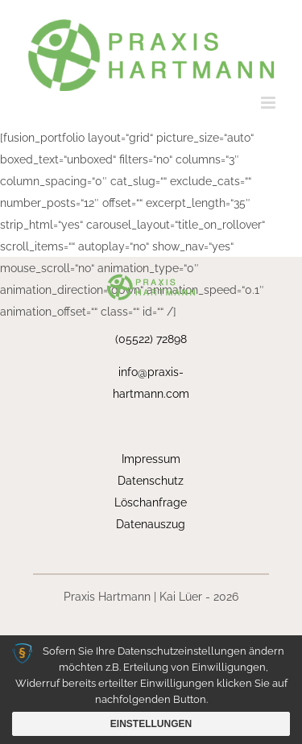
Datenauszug (150, 524)
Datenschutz (151, 480)
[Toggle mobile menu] (269, 102)
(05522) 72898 (151, 339)
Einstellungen (151, 724)
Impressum (151, 459)
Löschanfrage (150, 502)
